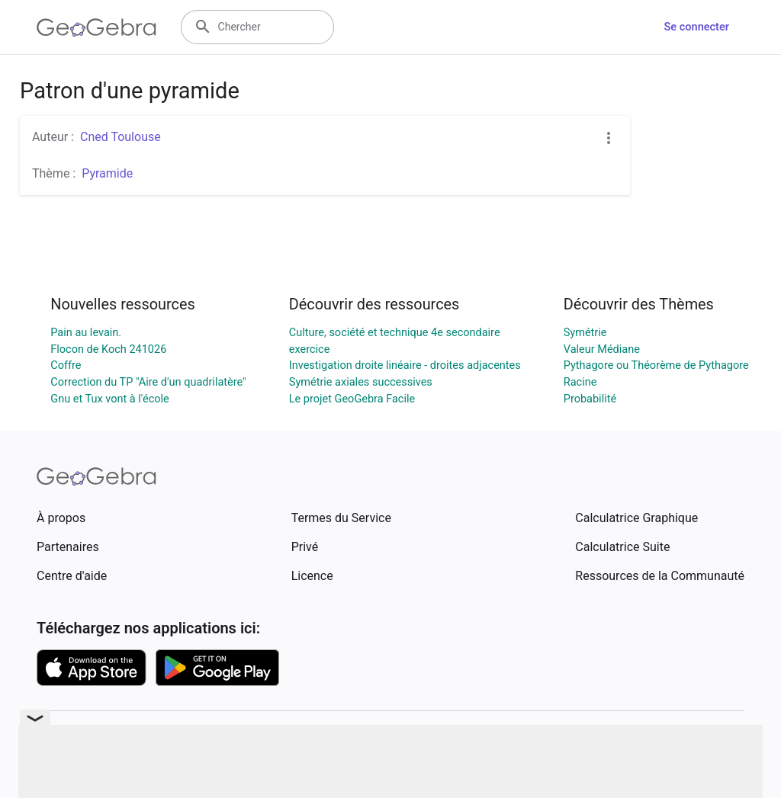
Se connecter (696, 27)
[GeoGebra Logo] (96, 27)
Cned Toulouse (120, 137)
